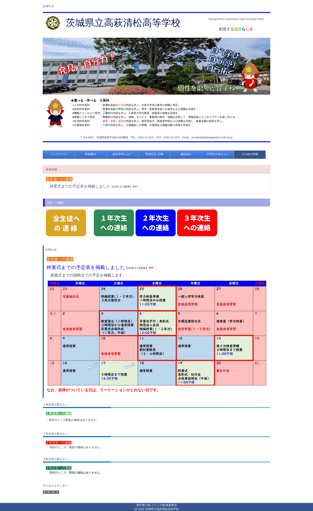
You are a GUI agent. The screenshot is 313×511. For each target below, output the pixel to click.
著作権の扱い (144, 505)
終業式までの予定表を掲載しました (80, 186)
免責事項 (171, 505)
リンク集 (159, 505)
